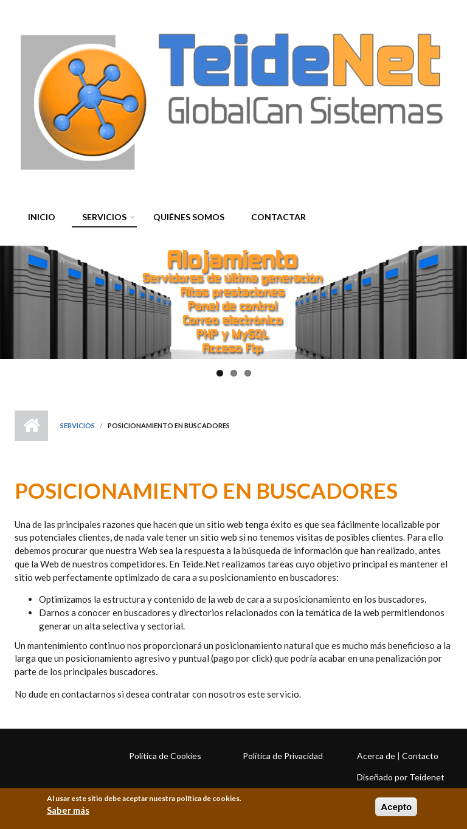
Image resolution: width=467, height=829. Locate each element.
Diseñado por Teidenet (401, 777)
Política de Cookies (165, 756)
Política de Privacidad (283, 756)
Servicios (101, 219)
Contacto (420, 756)
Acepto (396, 807)
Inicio (41, 217)
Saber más (68, 810)
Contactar (278, 217)
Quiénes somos (188, 217)
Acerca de (376, 756)
